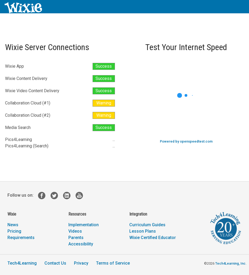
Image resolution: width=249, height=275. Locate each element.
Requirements (21, 237)
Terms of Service (113, 263)
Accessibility (80, 243)
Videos (75, 231)
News (12, 224)
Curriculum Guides (147, 224)
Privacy (81, 263)
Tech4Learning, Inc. (230, 263)
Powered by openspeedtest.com (186, 141)
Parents (76, 237)
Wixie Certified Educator (152, 237)
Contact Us (55, 263)
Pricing (14, 231)
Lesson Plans (142, 231)
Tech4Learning (22, 263)
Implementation (83, 224)
